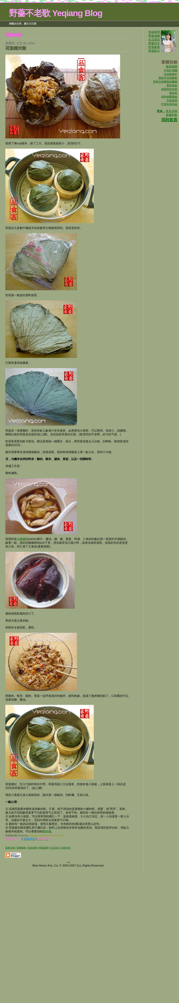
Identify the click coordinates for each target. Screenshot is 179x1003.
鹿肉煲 (173, 92)
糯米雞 (47, 831)
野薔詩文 (154, 43)
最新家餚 (171, 66)
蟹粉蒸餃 (171, 85)
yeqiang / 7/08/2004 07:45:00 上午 (46, 835)
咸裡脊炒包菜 (169, 89)
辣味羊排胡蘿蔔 (167, 77)
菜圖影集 (171, 114)
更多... (161, 111)
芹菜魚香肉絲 (169, 104)
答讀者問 (154, 32)
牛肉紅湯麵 (170, 70)
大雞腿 (21, 538)
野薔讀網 (154, 35)
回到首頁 (169, 120)
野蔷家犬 (154, 50)
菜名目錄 (171, 111)
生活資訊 (154, 39)
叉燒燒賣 (171, 100)
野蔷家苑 (154, 47)
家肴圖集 (21, 848)
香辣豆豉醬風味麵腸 (165, 81)
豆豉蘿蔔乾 (170, 74)
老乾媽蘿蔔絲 (169, 96)
